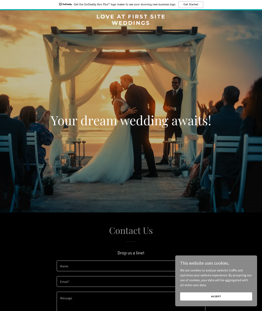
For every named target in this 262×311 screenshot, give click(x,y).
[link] (131, 24)
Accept (216, 296)
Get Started (190, 4)
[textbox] (131, 266)
